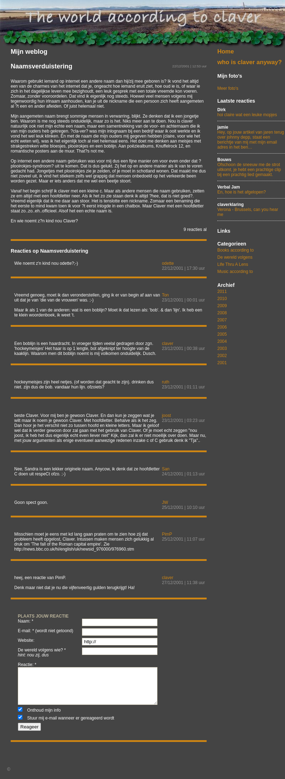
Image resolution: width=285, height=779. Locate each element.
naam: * (25, 621)
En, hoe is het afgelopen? (251, 190)
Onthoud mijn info (44, 710)
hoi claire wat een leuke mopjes (251, 112)
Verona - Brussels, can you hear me (251, 209)
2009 (222, 305)
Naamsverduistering (41, 66)
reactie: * (27, 664)
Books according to (235, 250)
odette (167, 263)
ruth (165, 382)
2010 (222, 298)
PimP (167, 534)
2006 (222, 327)
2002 (222, 355)
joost (166, 415)
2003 (222, 348)
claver (167, 343)
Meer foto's (227, 88)
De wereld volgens (235, 257)
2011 (222, 291)
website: (26, 640)
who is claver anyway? (249, 62)
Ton (165, 295)
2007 (222, 320)
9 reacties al (195, 229)
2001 (222, 362)
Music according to (235, 271)
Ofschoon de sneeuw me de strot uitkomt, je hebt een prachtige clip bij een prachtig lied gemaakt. (251, 167)
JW (165, 502)
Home (225, 51)
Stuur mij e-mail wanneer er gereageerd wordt (70, 718)
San (165, 468)
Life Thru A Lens (232, 264)
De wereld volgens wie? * (42, 652)
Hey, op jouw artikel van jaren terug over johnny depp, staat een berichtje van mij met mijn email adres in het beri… (251, 137)
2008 (222, 312)
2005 (222, 334)
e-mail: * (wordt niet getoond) (45, 630)
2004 (222, 341)
